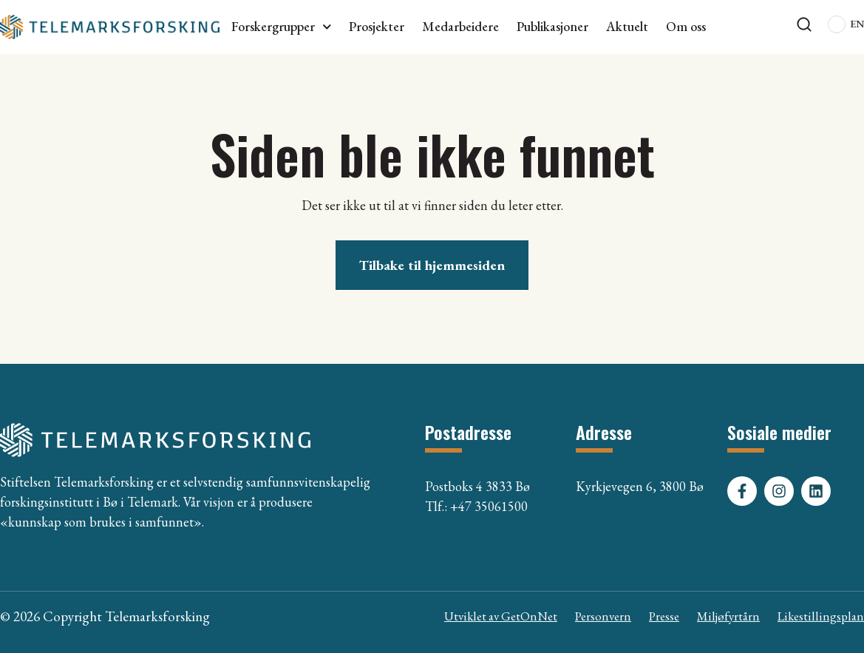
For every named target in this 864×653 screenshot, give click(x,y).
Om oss (686, 26)
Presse (664, 616)
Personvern (603, 616)
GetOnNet (529, 616)
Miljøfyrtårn (728, 616)
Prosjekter (376, 26)
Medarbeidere (460, 26)
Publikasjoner (552, 26)
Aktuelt (627, 26)
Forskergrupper (281, 26)
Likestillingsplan (821, 616)
